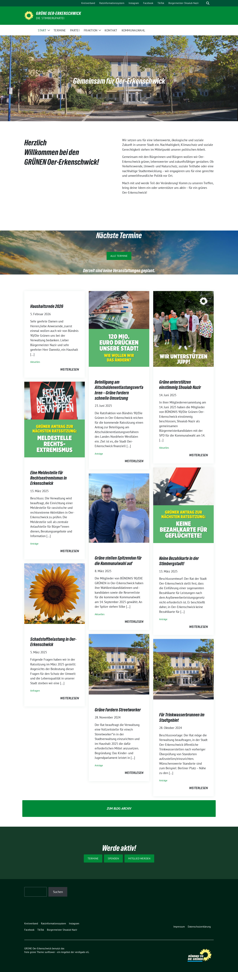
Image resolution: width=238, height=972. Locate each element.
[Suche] (203, 3)
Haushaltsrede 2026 (46, 306)
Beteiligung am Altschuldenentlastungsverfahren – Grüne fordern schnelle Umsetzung (119, 390)
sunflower (50, 952)
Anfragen (35, 690)
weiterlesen (69, 369)
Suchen (58, 892)
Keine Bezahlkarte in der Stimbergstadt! (179, 561)
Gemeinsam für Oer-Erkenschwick (119, 80)
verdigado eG (82, 952)
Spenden (113, 858)
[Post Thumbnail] (119, 329)
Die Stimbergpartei (50, 18)
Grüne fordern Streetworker (118, 709)
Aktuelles (35, 361)
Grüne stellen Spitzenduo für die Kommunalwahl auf (118, 560)
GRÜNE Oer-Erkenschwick (58, 13)
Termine (93, 858)
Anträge (99, 453)
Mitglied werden (139, 858)
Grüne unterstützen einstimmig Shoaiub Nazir (180, 384)
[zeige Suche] (208, 3)
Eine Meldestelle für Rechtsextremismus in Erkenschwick (48, 478)
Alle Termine (119, 255)
